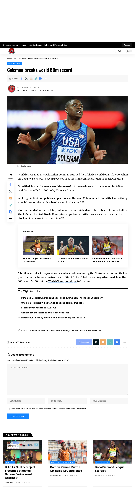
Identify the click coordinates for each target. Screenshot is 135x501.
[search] (114, 51)
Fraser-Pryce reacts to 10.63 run (39, 311)
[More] (45, 78)
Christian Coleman (59, 334)
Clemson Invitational (80, 334)
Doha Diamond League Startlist (109, 475)
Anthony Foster (13, 489)
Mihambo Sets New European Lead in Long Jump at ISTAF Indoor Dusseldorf (62, 301)
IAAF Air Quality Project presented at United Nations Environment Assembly (20, 479)
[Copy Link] (36, 78)
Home (9, 58)
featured (97, 334)
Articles (10, 469)
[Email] (31, 78)
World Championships (59, 218)
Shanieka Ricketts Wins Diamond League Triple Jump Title (53, 306)
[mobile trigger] (5, 51)
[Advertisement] (67, 21)
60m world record (39, 334)
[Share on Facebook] (22, 78)
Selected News (20, 58)
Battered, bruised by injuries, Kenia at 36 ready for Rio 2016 (53, 321)
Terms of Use (61, 45)
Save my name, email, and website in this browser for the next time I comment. (48, 415)
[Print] (40, 78)
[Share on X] (26, 78)
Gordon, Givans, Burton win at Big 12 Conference (66, 475)
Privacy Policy (43, 45)
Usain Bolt (118, 214)
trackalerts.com (59, 482)
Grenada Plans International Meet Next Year (46, 316)
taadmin (24, 87)
